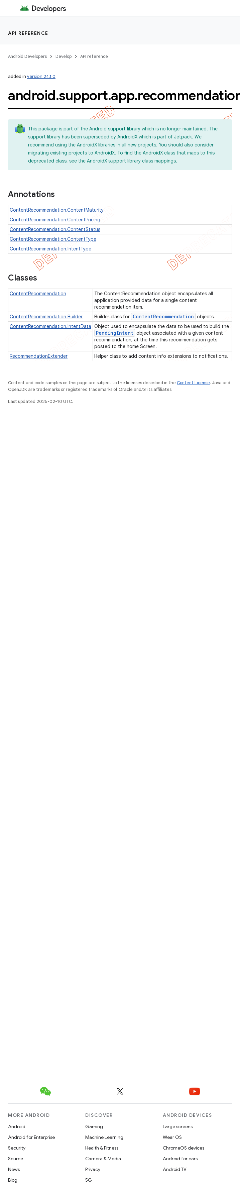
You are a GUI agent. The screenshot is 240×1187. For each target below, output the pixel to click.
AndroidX (127, 137)
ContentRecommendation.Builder (46, 317)
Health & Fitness (101, 1148)
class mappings (159, 161)
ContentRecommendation (38, 294)
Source (15, 1159)
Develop (63, 56)
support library (124, 129)
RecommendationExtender (39, 356)
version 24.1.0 (41, 76)
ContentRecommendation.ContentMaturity (57, 210)
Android (16, 1126)
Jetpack (183, 137)
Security (16, 1148)
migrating (38, 153)
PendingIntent (114, 333)
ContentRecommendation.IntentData (50, 326)
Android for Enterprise (31, 1137)
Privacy (92, 1169)
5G (88, 1180)
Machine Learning (104, 1137)
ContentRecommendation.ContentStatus (55, 229)
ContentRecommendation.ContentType (53, 239)
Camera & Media (103, 1159)
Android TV (175, 1169)
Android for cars (180, 1159)
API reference (28, 33)
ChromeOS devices (183, 1148)
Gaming (94, 1126)
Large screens (178, 1126)
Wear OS (172, 1137)
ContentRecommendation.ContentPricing (55, 220)
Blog (12, 1180)
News (14, 1169)
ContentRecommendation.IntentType (50, 249)
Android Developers (27, 56)
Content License (193, 383)
